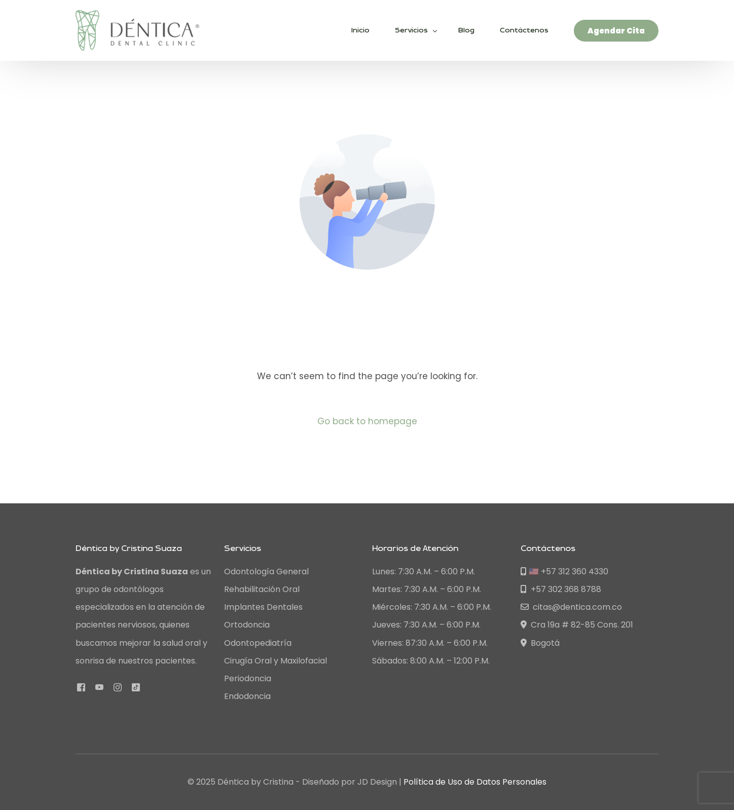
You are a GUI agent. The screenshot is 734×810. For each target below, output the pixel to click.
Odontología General (266, 571)
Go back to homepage (367, 421)
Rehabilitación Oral (262, 589)
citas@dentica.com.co (571, 607)
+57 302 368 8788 (561, 589)
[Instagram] (117, 686)
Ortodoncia (247, 625)
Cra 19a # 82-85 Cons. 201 (577, 625)
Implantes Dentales (263, 607)
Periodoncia (247, 678)
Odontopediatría (257, 643)
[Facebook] (81, 686)
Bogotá (540, 643)
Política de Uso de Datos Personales (474, 782)
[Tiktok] (136, 686)
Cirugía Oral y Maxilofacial (275, 661)
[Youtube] (99, 686)
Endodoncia (247, 696)
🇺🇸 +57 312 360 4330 (564, 571)
